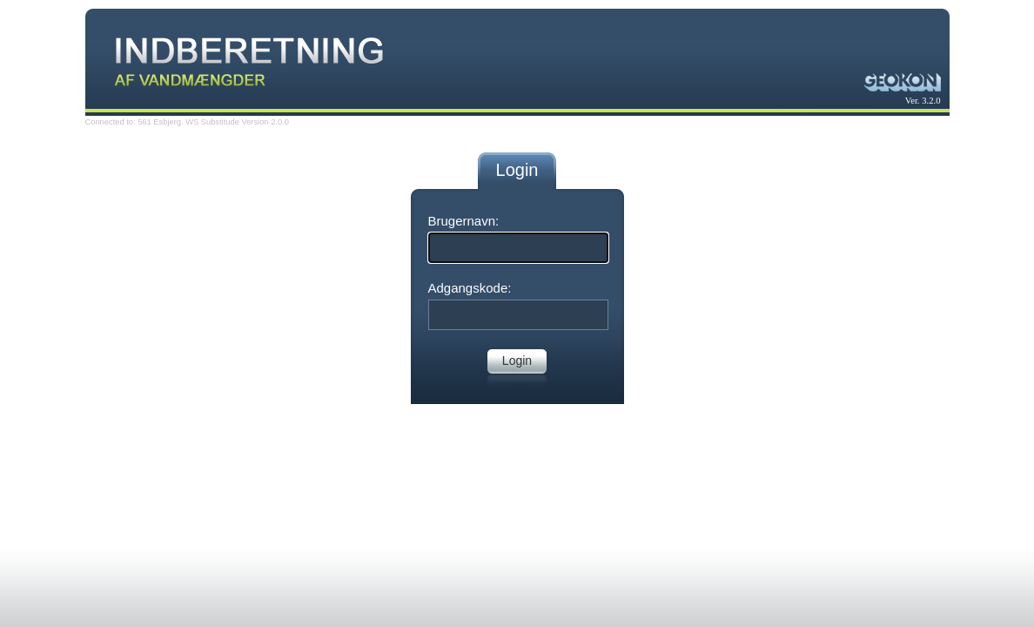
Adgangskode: (470, 287)
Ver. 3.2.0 (923, 100)
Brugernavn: (464, 220)
